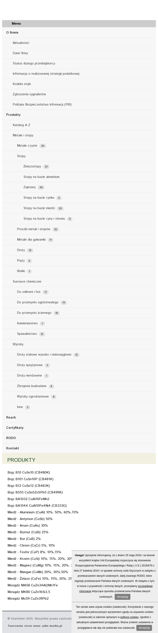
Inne (23, 407)
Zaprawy (34, 187)
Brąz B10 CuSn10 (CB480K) (29, 472)
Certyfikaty (14, 428)
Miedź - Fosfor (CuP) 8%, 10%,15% (34, 552)
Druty (25, 250)
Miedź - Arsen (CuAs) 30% (28, 525)
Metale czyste (31, 145)
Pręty (24, 260)
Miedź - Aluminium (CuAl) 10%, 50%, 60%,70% (43, 512)
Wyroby (18, 344)
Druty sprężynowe (33, 365)
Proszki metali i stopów (38, 229)
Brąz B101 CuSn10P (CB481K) (30, 479)
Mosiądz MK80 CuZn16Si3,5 (29, 592)
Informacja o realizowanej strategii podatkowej (46, 73)
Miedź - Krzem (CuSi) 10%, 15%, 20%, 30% (41, 558)
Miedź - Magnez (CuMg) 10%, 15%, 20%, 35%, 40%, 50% (52, 565)
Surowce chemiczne (27, 281)
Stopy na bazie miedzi (43, 208)
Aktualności (21, 43)
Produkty (13, 115)
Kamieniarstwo (31, 323)
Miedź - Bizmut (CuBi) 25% (28, 532)
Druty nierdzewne (33, 375)
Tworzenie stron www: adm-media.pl (35, 626)
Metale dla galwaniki (35, 239)
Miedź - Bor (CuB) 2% (24, 538)
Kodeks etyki (22, 84)
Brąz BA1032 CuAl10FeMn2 (28, 499)
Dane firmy (20, 53)
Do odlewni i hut (33, 292)
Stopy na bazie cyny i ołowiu (47, 218)
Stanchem (28, 9)
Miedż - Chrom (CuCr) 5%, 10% (31, 545)
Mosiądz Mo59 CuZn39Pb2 (28, 598)
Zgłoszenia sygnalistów (29, 94)
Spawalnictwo (31, 334)
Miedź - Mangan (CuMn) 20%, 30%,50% (38, 572)
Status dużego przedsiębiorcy (34, 63)
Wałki (24, 271)
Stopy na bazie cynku (42, 197)
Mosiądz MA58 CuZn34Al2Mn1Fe (33, 585)
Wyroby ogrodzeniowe (36, 396)
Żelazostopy (36, 166)
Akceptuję (122, 596)
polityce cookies (129, 617)
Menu (16, 23)
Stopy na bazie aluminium (41, 177)
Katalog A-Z (21, 125)
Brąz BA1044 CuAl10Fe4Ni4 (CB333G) (37, 505)
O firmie (12, 32)
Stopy (21, 156)
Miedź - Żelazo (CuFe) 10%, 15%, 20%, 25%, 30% (46, 578)
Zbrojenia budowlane (35, 386)
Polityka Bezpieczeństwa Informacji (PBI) (42, 104)
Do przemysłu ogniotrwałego (42, 302)
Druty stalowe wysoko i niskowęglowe (48, 354)
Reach (11, 417)
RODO (11, 438)
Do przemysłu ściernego (38, 313)
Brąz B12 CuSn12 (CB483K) (29, 485)
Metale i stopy (23, 135)
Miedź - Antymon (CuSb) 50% (30, 519)
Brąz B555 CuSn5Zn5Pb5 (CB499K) (35, 492)
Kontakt (12, 448)
